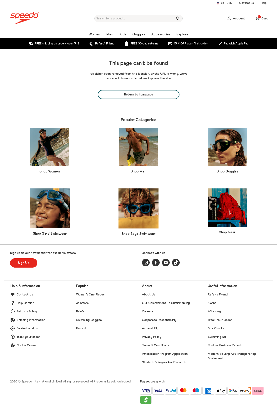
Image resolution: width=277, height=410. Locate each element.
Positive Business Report (225, 345)
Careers (147, 311)
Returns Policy (27, 311)
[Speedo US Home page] (43, 18)
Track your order (28, 336)
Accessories (160, 34)
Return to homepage (138, 94)
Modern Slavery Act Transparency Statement (232, 356)
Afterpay (214, 311)
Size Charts (216, 328)
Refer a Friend (218, 294)
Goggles (138, 34)
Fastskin (81, 328)
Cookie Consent (28, 345)
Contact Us (25, 294)
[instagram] (146, 262)
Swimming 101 (217, 336)
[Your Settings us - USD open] (224, 3)
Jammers (82, 303)
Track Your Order (220, 319)
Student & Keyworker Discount (164, 362)
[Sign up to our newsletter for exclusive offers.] (23, 263)
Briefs (80, 311)
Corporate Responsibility (159, 319)
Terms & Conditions (155, 345)
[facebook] (156, 262)
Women (94, 34)
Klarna (212, 303)
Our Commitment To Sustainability (166, 303)
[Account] (236, 18)
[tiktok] (176, 262)
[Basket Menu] (261, 18)
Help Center (25, 303)
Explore (182, 34)
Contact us (246, 3)
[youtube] (166, 262)
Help (264, 3)
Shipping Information (31, 319)
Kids (122, 34)
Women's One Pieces (90, 294)
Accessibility (150, 328)
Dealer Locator (27, 328)
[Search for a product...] (130, 18)
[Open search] (178, 18)
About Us (148, 294)
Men (109, 34)
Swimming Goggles (89, 319)
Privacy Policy (151, 336)
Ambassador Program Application (165, 353)
